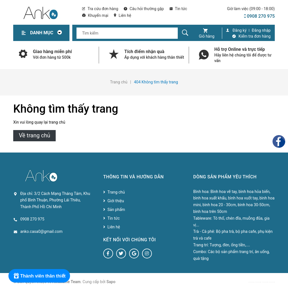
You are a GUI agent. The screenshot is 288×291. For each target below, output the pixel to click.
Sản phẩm (116, 209)
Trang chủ (116, 192)
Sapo (111, 281)
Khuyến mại (95, 15)
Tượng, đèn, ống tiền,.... (230, 245)
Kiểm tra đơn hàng (254, 36)
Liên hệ (122, 15)
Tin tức (178, 8)
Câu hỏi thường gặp (144, 8)
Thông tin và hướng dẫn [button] (133, 176)
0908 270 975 (259, 16)
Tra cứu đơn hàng (100, 8)
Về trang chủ (34, 135)
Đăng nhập (261, 30)
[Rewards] (39, 276)
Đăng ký (240, 30)
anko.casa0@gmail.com (41, 231)
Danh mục (47, 32)
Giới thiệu (115, 201)
